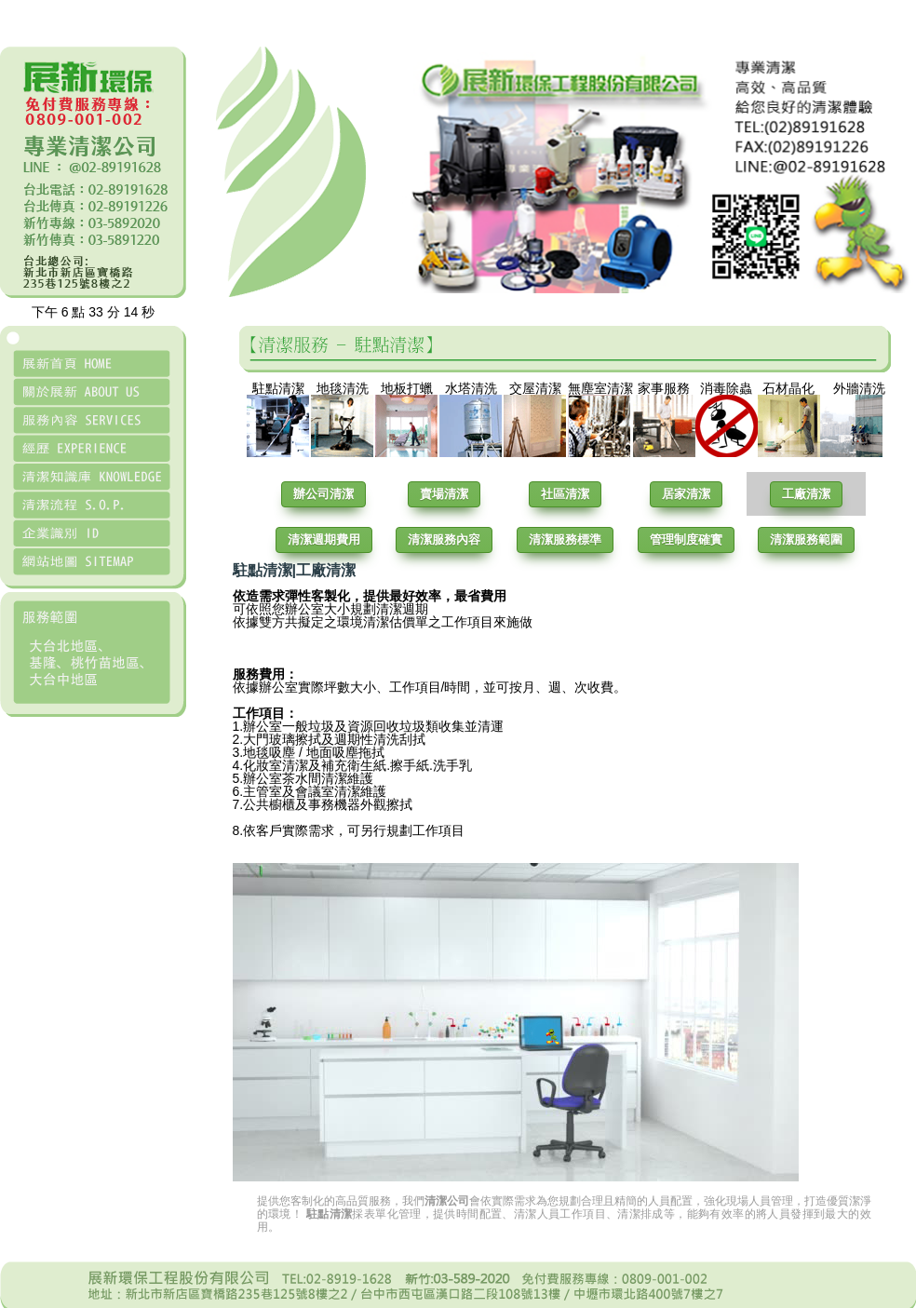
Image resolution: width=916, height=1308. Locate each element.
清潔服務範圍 (806, 539)
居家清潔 (686, 494)
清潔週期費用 (324, 539)
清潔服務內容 (444, 539)
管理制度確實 (686, 539)
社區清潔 (565, 494)
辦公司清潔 (323, 494)
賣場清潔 (444, 494)
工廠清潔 (806, 494)
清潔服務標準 (565, 539)
